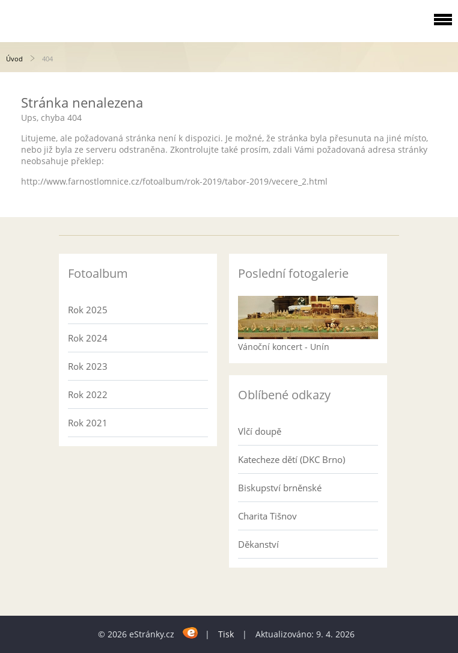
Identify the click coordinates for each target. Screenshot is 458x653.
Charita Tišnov (267, 516)
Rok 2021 (88, 423)
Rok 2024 (88, 338)
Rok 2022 (88, 394)
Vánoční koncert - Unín (283, 346)
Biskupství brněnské (280, 488)
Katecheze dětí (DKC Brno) (291, 459)
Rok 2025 (88, 310)
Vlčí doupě (259, 431)
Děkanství (258, 544)
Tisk (226, 634)
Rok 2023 (88, 366)
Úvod (14, 58)
